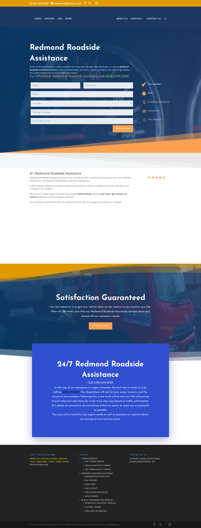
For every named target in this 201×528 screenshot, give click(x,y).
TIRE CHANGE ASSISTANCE (96, 492)
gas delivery (117, 193)
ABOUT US (122, 19)
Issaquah (53, 458)
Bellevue (45, 458)
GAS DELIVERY (91, 480)
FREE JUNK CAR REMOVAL (96, 511)
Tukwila (51, 461)
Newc (60, 458)
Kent (39, 458)
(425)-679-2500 (117, 76)
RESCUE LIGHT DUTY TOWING (98, 465)
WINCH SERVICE (91, 496)
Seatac (32, 461)
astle (65, 458)
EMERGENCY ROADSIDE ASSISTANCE (97, 473)
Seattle (58, 461)
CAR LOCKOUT (91, 488)
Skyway (65, 461)
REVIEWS (49, 19)
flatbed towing (84, 193)
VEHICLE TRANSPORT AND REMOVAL (97, 500)
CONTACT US (154, 19)
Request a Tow (100, 326)
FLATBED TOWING (93, 507)
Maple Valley (41, 461)
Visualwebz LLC (114, 524)
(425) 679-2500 (72, 394)
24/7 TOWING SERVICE (94, 461)
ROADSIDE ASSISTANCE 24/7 (97, 476)
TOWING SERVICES (89, 458)
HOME (37, 19)
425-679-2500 (40, 3)
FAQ (60, 19)
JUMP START (90, 484)
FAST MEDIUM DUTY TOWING (98, 469)
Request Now (123, 129)
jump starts (105, 193)
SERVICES (136, 19)
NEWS (68, 19)
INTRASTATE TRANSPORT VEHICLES (100, 503)
